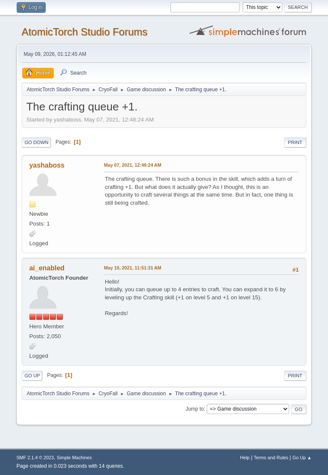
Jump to (195, 409)
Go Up (32, 375)
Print (295, 142)
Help (244, 457)
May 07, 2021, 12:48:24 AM (132, 165)
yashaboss (46, 165)
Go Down (36, 142)
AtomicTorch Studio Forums (84, 32)
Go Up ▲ (302, 457)
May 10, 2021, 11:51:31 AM (132, 267)
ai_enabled (46, 268)
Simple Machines (74, 457)
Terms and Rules (271, 457)
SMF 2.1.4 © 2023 (35, 457)
